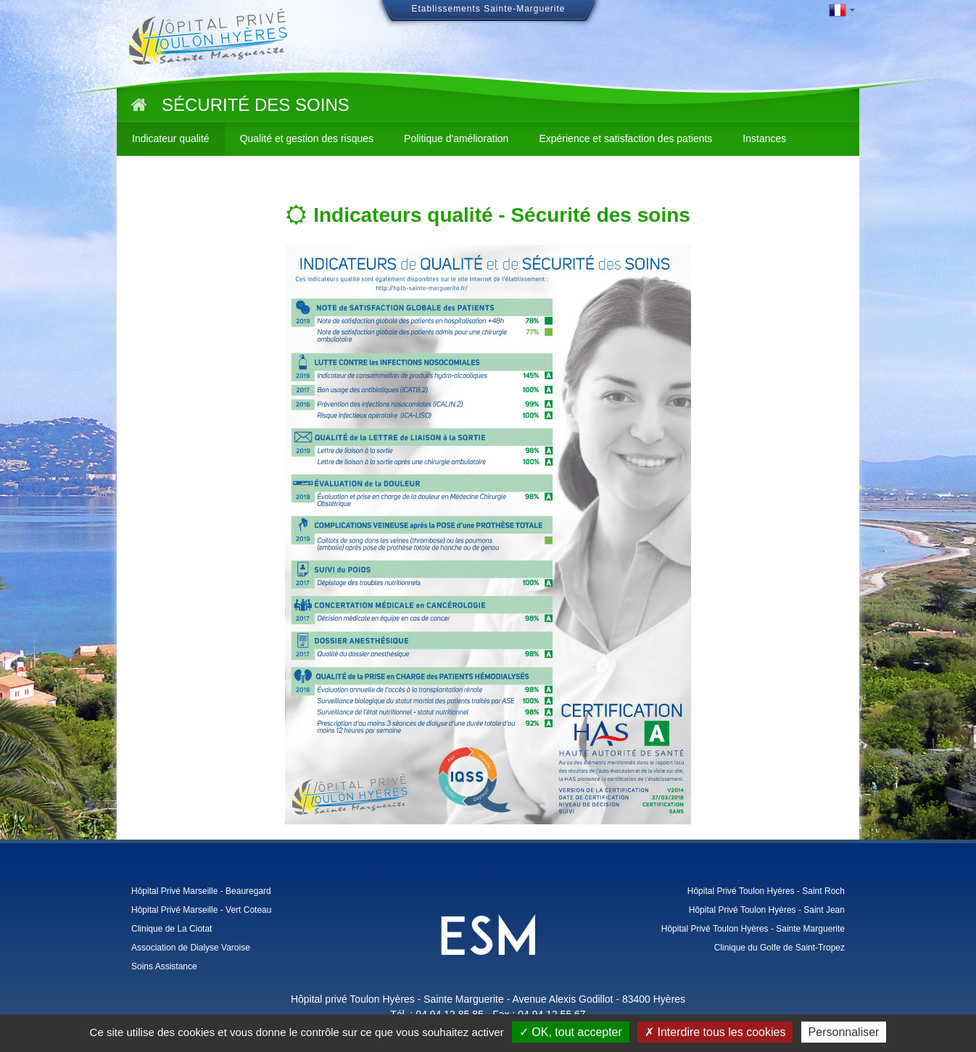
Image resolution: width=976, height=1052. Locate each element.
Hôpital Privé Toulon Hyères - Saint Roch (766, 891)
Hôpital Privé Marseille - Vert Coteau (201, 910)
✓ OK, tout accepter (570, 1032)
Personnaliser (844, 1032)
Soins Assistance (164, 966)
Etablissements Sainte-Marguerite (488, 9)
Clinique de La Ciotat (171, 929)
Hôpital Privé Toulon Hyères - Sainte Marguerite (753, 929)
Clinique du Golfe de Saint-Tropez (779, 948)
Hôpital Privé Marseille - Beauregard (201, 891)
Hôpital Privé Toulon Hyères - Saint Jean (767, 910)
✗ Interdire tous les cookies (715, 1032)
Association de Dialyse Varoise (190, 948)
